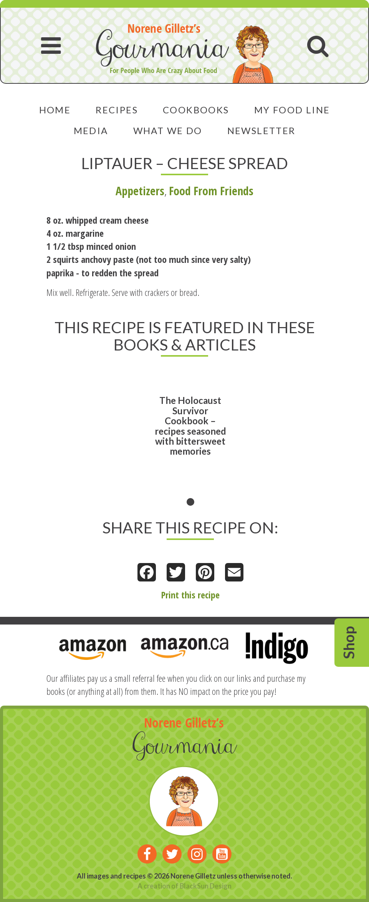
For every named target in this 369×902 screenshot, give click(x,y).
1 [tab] (190, 502)
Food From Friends (211, 191)
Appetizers (140, 191)
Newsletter (261, 130)
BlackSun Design (206, 886)
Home (55, 109)
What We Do (167, 130)
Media (91, 130)
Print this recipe (190, 594)
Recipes (117, 109)
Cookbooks (196, 109)
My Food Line (292, 109)
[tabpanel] (190, 437)
